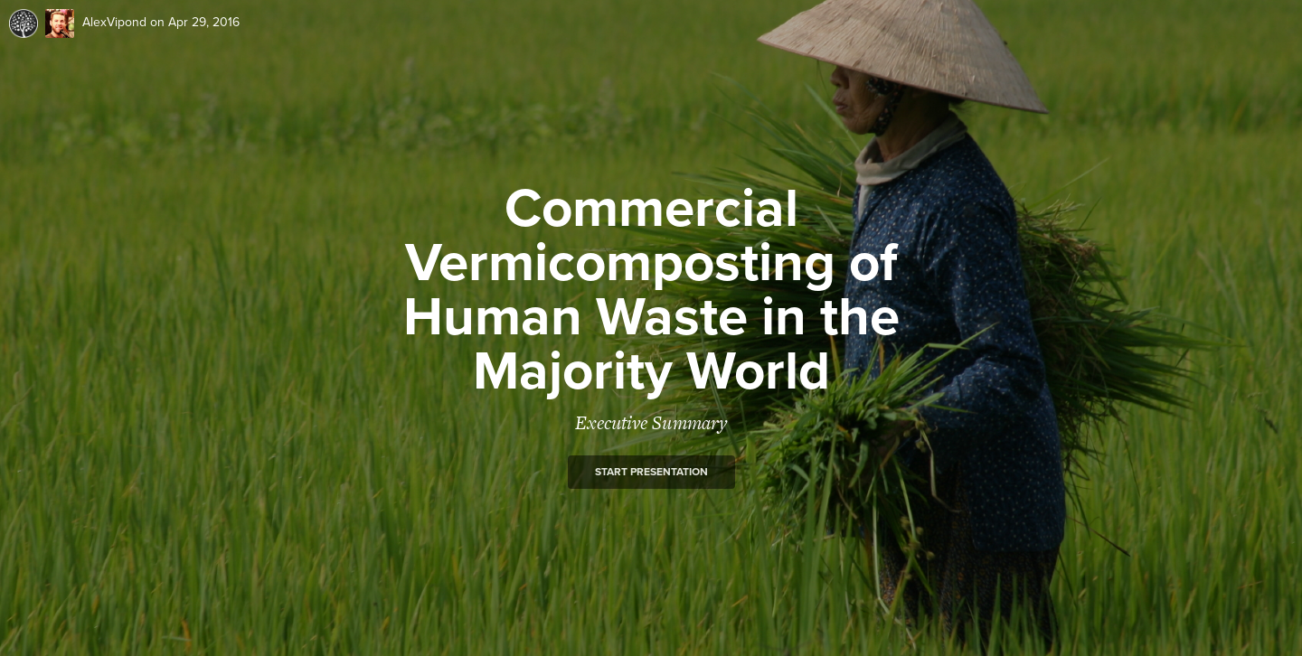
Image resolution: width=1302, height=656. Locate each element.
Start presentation (651, 471)
